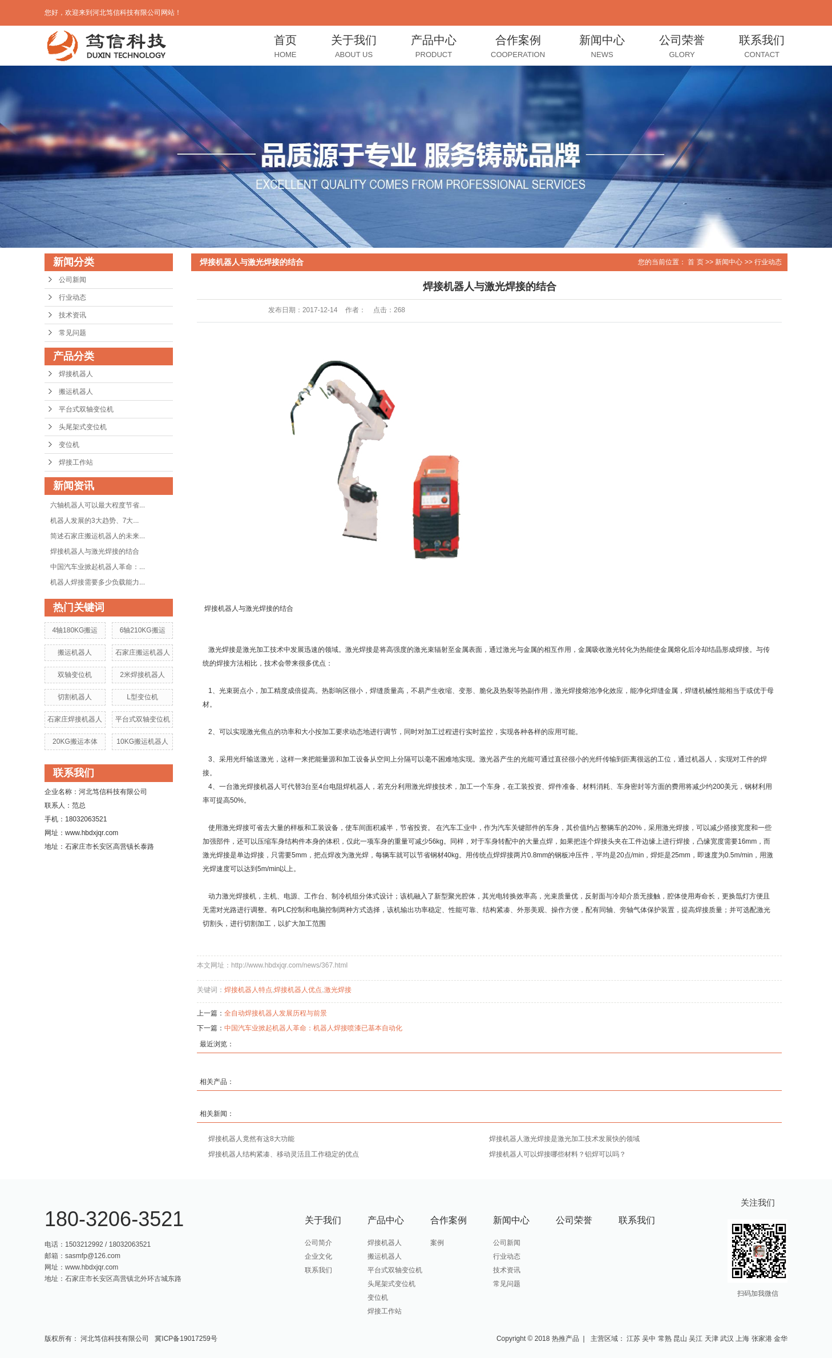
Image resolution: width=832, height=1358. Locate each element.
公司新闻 (72, 280)
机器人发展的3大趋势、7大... (94, 521)
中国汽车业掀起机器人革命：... (97, 567)
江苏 (633, 1339)
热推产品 (565, 1339)
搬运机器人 (76, 392)
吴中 (649, 1339)
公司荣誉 (682, 48)
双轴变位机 (75, 675)
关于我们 (354, 48)
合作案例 (518, 48)
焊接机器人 (76, 374)
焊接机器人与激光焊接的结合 (94, 551)
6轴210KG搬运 (142, 630)
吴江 (695, 1339)
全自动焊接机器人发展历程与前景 (275, 1013)
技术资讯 (72, 315)
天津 (711, 1339)
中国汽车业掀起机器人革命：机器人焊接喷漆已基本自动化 (313, 1028)
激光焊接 (338, 990)
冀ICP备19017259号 (186, 1339)
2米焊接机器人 (142, 675)
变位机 (69, 445)
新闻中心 (602, 48)
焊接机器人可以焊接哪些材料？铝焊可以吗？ (557, 1154)
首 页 (695, 262)
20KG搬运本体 (75, 742)
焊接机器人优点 (298, 990)
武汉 (727, 1339)
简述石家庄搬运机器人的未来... (97, 536)
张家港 (762, 1339)
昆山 (680, 1339)
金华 (780, 1339)
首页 (285, 48)
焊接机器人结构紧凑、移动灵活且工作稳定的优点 (283, 1154)
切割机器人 (75, 697)
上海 (742, 1339)
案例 (437, 1243)
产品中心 (434, 48)
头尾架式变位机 (83, 427)
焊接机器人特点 (248, 990)
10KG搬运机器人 (142, 742)
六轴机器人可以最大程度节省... (97, 505)
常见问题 (72, 333)
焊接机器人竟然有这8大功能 (251, 1139)
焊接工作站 (76, 462)
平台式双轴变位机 (86, 409)
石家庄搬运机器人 (142, 652)
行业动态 (72, 297)
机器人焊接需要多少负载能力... (97, 582)
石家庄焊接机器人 (74, 719)
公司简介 (318, 1243)
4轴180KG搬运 (75, 630)
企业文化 (318, 1256)
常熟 (665, 1339)
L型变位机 (142, 697)
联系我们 (762, 48)
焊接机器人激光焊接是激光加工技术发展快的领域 (564, 1139)
